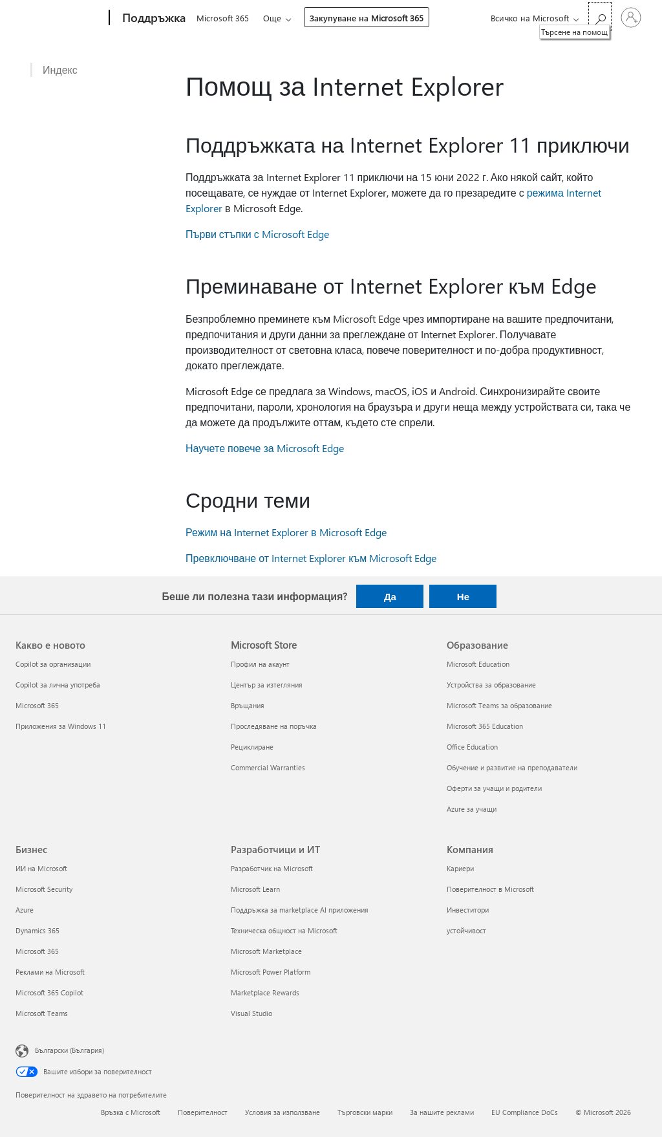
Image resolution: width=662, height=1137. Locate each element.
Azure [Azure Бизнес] (25, 910)
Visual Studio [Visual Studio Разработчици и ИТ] (251, 1013)
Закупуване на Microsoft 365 (369, 17)
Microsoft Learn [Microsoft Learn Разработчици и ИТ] (255, 889)
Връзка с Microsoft (130, 1112)
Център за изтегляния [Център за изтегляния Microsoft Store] (267, 684)
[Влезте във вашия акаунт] (630, 17)
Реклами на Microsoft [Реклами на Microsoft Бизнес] (50, 972)
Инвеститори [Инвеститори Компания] (468, 910)
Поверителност (203, 1112)
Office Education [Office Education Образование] (472, 747)
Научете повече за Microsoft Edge (265, 448)
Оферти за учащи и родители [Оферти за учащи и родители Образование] (494, 788)
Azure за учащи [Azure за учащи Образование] (471, 809)
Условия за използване (282, 1112)
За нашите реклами (442, 1112)
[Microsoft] (60, 18)
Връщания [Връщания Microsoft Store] (247, 705)
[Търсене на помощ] (600, 16)
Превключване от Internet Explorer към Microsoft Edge (311, 558)
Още (275, 17)
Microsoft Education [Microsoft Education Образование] (478, 664)
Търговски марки (364, 1112)
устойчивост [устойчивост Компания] (466, 930)
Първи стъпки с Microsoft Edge (257, 234)
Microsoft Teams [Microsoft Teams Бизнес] (42, 1013)
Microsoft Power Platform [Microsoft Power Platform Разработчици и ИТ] (270, 972)
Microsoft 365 (223, 17)
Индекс (60, 69)
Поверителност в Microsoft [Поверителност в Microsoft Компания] (490, 889)
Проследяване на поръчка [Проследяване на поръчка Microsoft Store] (274, 726)
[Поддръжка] (152, 18)
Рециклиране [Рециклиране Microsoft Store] (252, 747)
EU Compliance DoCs (524, 1112)
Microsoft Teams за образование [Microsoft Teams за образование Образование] (499, 705)
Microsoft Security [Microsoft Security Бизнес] (44, 889)
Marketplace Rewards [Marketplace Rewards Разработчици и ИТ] (265, 992)
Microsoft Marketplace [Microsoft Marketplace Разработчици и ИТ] (266, 951)
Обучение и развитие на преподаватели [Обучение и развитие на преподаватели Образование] (512, 767)
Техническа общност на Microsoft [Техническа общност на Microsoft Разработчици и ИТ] (284, 930)
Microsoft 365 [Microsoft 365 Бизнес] (37, 951)
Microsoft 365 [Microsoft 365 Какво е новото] (37, 705)
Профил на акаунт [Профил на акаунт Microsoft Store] (260, 664)
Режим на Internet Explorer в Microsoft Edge (286, 532)
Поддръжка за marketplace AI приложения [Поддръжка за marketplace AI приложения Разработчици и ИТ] (299, 910)
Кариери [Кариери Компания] (460, 868)
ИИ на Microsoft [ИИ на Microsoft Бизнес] (41, 868)
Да (390, 596)
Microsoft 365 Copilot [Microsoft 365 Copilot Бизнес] (49, 992)
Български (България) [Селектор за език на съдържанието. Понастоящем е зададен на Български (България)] (69, 1050)
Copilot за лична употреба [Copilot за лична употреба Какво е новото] (58, 684)
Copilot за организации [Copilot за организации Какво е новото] (53, 664)
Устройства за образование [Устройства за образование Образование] (491, 684)
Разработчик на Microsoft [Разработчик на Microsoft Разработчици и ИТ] (272, 868)
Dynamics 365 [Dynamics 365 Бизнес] (37, 930)
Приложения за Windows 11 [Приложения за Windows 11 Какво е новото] (61, 726)
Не (463, 596)
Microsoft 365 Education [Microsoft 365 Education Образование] (485, 726)
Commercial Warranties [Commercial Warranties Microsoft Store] (268, 767)
